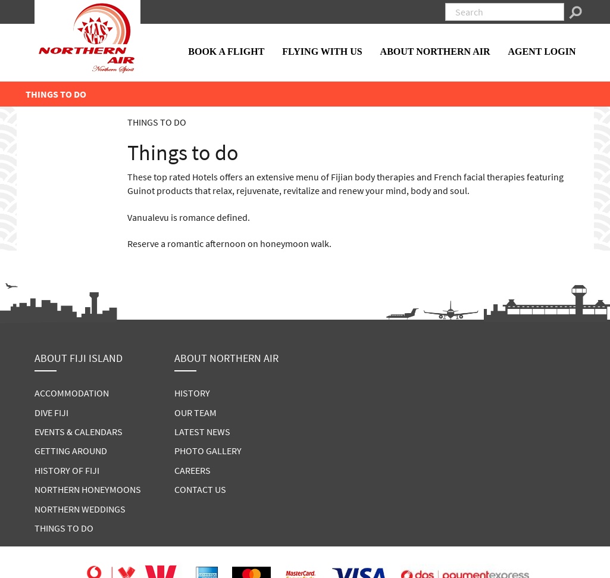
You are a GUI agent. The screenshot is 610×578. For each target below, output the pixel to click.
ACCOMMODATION (72, 393)
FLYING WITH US (322, 51)
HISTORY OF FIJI (67, 470)
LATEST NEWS (202, 432)
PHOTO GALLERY (208, 451)
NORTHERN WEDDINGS (80, 509)
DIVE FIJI (51, 412)
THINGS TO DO (64, 528)
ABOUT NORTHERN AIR (435, 51)
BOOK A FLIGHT (226, 51)
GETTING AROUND (71, 451)
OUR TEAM (195, 412)
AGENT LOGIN (542, 51)
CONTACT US (200, 489)
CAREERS (192, 470)
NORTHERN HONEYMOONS (88, 489)
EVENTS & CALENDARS (79, 432)
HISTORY (192, 393)
